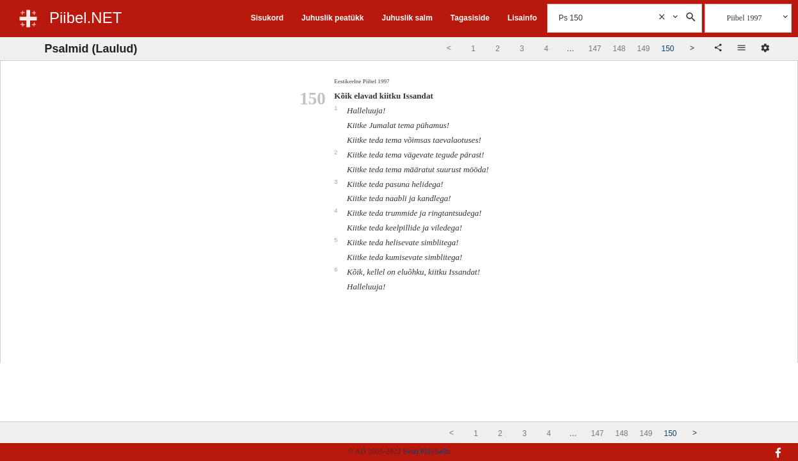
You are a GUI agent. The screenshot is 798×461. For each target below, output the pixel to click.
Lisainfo (522, 17)
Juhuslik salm (406, 17)
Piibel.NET (85, 17)
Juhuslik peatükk (332, 17)
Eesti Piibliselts (427, 451)
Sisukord (267, 17)
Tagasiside (470, 17)
